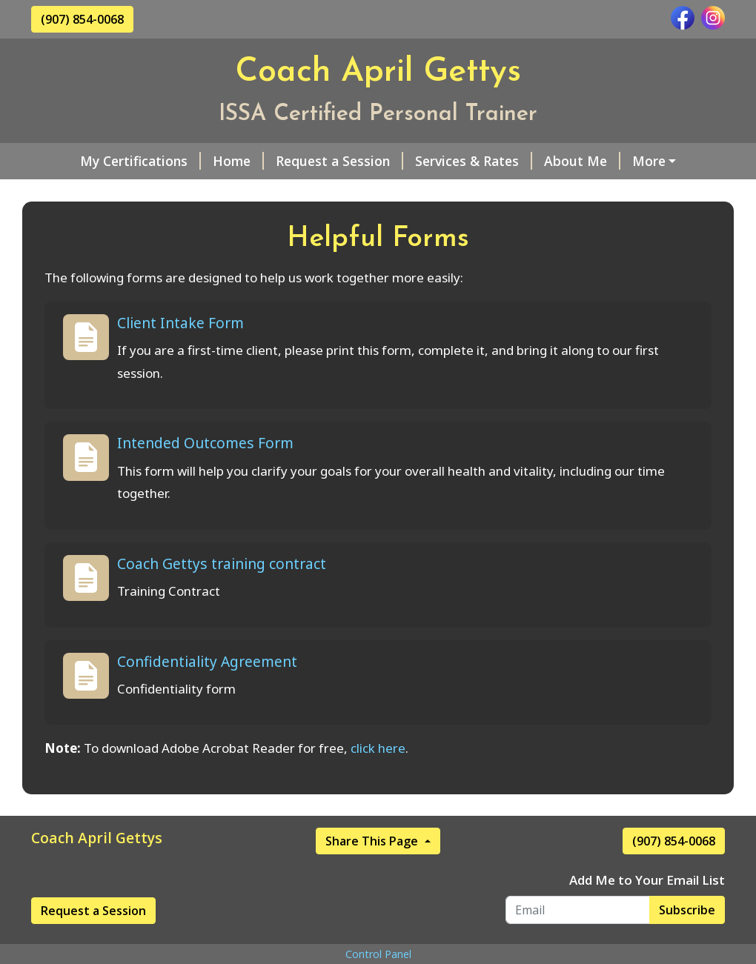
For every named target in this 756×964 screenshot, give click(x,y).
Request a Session (339, 161)
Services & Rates (473, 161)
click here (378, 748)
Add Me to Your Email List (647, 879)
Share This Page (373, 841)
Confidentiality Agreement (207, 661)
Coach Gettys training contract (221, 564)
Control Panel (378, 954)
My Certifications (140, 161)
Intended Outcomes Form (205, 443)
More (649, 161)
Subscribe (687, 910)
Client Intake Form (180, 323)
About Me (582, 161)
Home (238, 161)
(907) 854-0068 (82, 19)
